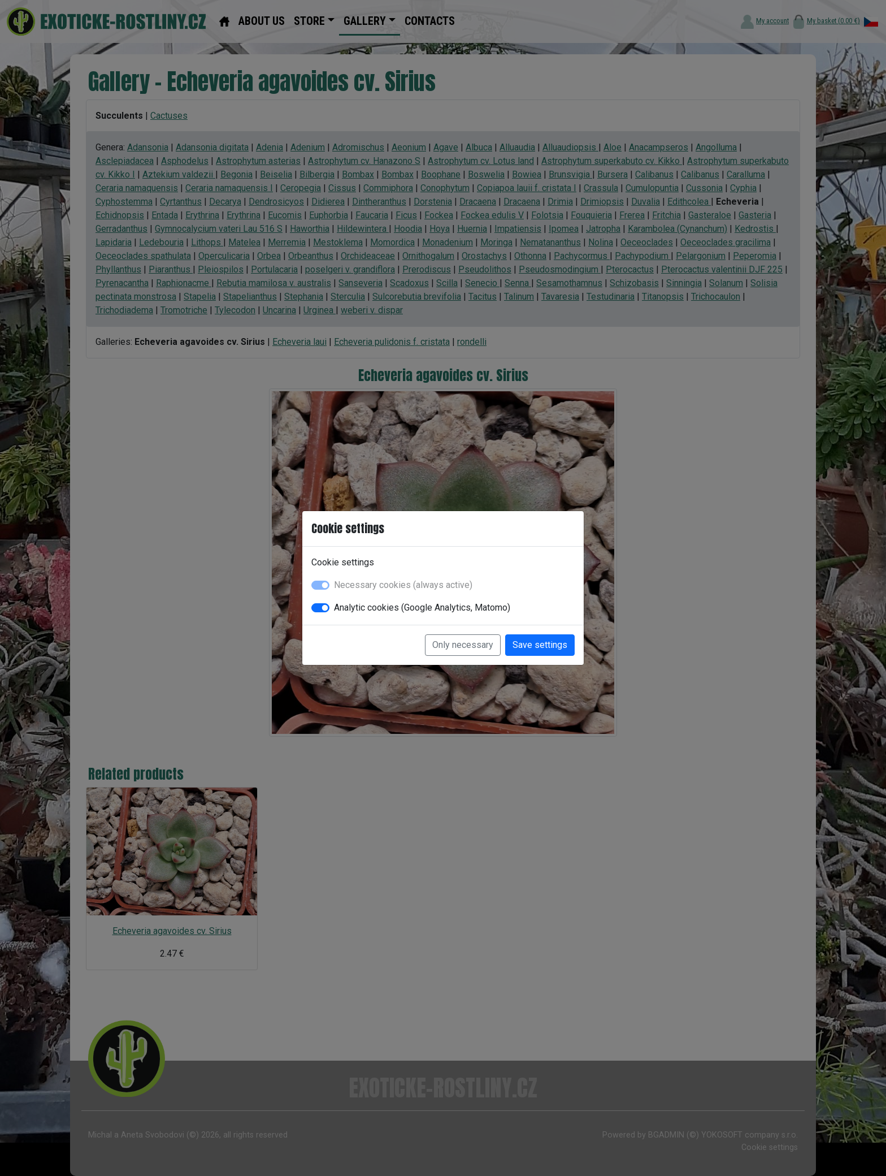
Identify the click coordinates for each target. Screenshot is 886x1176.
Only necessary (462, 644)
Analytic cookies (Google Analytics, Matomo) (422, 607)
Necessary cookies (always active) (403, 585)
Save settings (540, 644)
